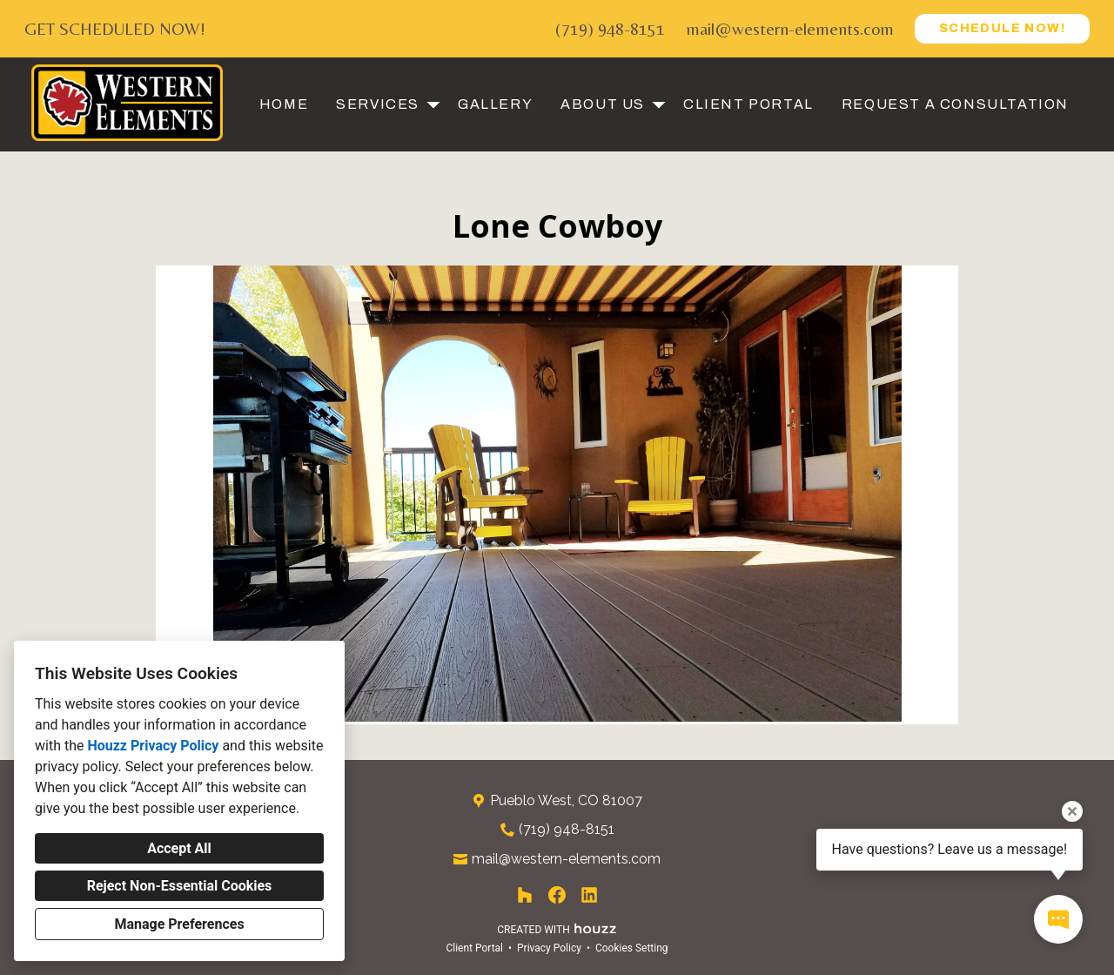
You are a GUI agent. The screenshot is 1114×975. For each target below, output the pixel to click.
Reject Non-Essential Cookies (179, 886)
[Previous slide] (180, 495)
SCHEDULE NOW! (1002, 28)
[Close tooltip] (1072, 811)
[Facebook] (557, 895)
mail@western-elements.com (790, 28)
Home (283, 104)
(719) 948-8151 (610, 28)
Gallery (495, 104)
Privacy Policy (549, 948)
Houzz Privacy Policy (152, 745)
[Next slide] (933, 495)
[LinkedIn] (589, 895)
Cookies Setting (631, 948)
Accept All (179, 848)
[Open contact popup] (1058, 919)
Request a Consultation (955, 104)
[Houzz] (524, 895)
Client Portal (748, 104)
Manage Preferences (179, 924)
